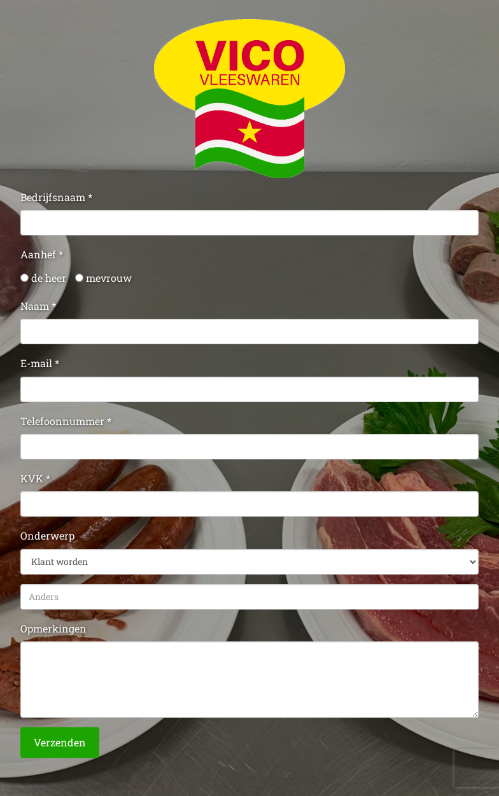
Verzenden (60, 742)
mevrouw (103, 278)
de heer (43, 278)
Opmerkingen (53, 628)
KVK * (35, 478)
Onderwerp (47, 535)
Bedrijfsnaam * (56, 197)
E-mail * (39, 363)
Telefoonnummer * (65, 421)
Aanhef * (41, 254)
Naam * (38, 305)
